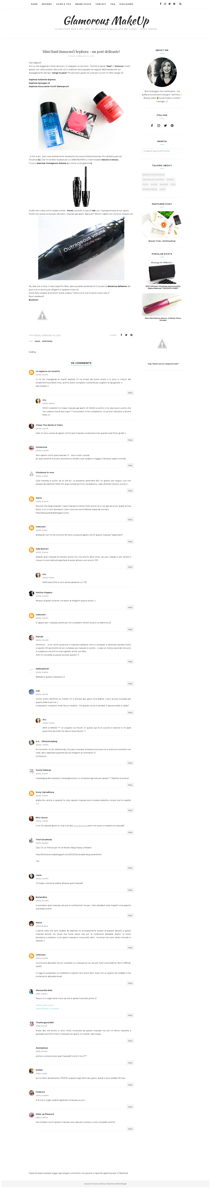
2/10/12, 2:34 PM (42, 554)
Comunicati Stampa (153, 180)
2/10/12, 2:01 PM (42, 478)
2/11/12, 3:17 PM (41, 1028)
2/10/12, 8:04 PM (42, 902)
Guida (154, 184)
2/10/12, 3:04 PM (42, 642)
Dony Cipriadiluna (45, 794)
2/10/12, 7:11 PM (48, 579)
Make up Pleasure (45, 1116)
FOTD (145, 184)
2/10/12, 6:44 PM (42, 880)
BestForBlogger (121, 1185)
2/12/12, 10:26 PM (42, 1097)
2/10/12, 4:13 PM (42, 775)
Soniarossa (41, 449)
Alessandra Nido (44, 992)
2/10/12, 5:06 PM (42, 845)
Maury (39, 924)
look (162, 189)
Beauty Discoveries (153, 175)
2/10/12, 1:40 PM (42, 430)
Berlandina (41, 899)
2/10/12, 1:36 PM (48, 405)
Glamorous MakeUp (105, 20)
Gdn (38, 692)
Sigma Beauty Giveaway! (47, 1010)
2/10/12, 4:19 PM (42, 797)
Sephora (47, 343)
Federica (40, 1093)
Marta (39, 500)
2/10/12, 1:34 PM (42, 376)
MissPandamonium (45, 1007)
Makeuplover (42, 670)
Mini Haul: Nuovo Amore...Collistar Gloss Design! (163, 319)
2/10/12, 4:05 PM (42, 747)
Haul (38, 343)
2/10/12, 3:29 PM (42, 674)
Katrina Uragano (44, 594)
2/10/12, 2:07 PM (42, 503)
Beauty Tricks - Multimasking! (162, 241)
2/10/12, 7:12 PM (48, 725)
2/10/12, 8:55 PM (42, 928)
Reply (130, 394)
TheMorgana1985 (45, 1024)
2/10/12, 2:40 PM (42, 598)
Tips (173, 184)
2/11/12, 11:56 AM (41, 996)
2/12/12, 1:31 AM (41, 1075)
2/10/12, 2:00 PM (42, 452)
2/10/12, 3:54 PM (42, 696)
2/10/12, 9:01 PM (42, 960)
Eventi (170, 180)
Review (164, 184)
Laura (38, 877)
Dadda (39, 1071)
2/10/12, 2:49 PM (42, 620)
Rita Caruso (42, 819)
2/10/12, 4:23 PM (42, 823)
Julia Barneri (42, 550)
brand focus (150, 189)
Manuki (39, 638)
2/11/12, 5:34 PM (41, 1053)
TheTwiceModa (44, 841)
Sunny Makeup (43, 772)
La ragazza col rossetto (48, 373)
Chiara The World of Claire (49, 427)
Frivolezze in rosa (45, 474)
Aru (44, 402)
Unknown (41, 528)
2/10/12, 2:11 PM (41, 532)
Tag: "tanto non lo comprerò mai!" (163, 364)
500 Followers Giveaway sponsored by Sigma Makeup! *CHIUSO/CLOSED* (163, 287)
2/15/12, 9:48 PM (42, 1119)
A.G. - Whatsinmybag (46, 743)
